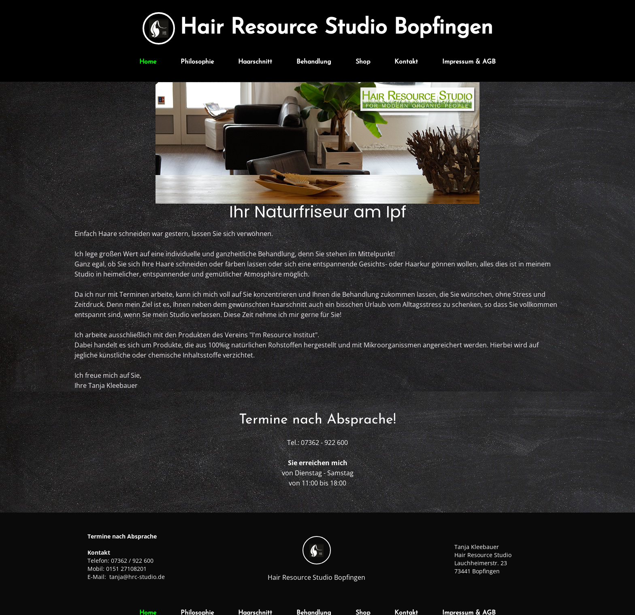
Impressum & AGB (469, 62)
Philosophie (197, 62)
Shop (363, 62)
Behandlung (313, 62)
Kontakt (406, 62)
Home (147, 62)
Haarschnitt (255, 62)
